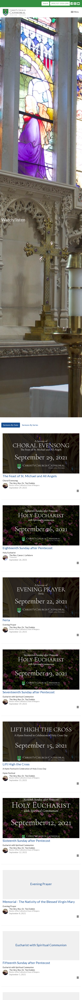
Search (45, 3)
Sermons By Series (30, 425)
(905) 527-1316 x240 (60, 3)
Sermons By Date (10, 425)
